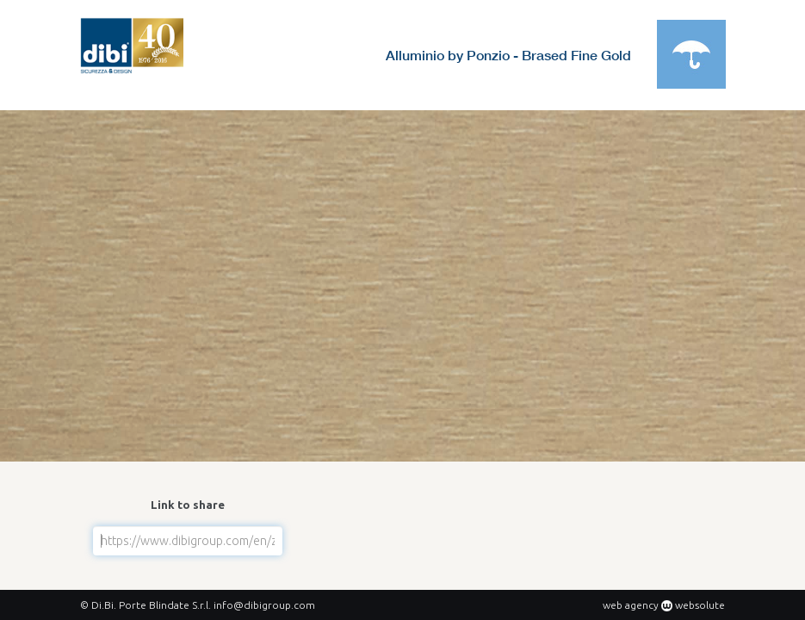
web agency (631, 605)
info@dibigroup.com (264, 605)
